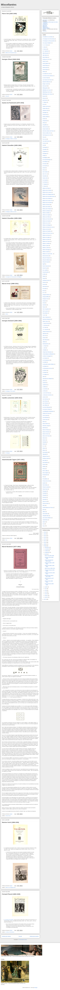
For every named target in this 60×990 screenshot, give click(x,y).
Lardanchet (45, 384)
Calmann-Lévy (45, 110)
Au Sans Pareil (45, 77)
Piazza (44, 468)
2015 (45, 533)
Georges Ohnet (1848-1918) (11, 59)
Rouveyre (44, 497)
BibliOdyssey (45, 27)
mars (46, 593)
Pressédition (45, 478)
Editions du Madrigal (47, 225)
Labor (44, 376)
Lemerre (44, 396)
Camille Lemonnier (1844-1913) (12, 398)
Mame (44, 421)
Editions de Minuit (46, 204)
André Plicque (45, 65)
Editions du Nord (13, 211)
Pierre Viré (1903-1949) (9, 13)
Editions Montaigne (46, 249)
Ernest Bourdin (45, 272)
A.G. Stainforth (45, 51)
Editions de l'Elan (46, 188)
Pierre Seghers (45, 472)
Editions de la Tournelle (47, 202)
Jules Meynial (45, 339)
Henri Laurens (45, 311)
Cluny (44, 137)
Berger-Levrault (46, 83)
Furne (44, 290)
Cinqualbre (45, 124)
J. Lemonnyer (45, 325)
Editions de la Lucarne (47, 192)
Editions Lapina (46, 245)
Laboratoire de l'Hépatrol (47, 378)
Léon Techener (45, 403)
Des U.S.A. (45, 173)
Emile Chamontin (46, 266)
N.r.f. (43, 446)
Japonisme (45, 333)
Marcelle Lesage (46, 425)
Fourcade (44, 288)
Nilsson (44, 450)
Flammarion (45, 286)
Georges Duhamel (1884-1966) (12, 320)
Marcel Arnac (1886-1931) (10, 283)
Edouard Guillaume (46, 259)
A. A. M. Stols (45, 44)
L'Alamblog (45, 23)
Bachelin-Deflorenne (47, 81)
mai (46, 590)
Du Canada (45, 180)
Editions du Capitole (46, 214)
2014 (45, 535)
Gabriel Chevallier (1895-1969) (12, 145)
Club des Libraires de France (48, 130)
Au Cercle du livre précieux (48, 75)
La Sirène (7, 932)
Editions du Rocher (46, 235)
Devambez (45, 175)
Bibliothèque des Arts (47, 92)
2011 (45, 540)
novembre (47, 549)
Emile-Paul (45, 268)
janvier (46, 597)
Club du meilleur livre (47, 132)
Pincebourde (45, 474)
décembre (47, 547)
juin (46, 588)
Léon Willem (45, 405)
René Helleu (45, 484)
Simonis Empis (45, 503)
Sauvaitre (44, 499)
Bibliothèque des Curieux (47, 94)
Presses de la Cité (46, 480)
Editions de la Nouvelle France (10, 52)
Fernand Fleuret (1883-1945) (11, 894)
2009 (45, 544)
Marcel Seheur (45, 423)
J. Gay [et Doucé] (46, 323)
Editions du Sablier (46, 237)
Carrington (45, 112)
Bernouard (45, 85)
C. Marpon (45, 102)
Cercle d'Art (45, 114)
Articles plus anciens (34, 936)
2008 (45, 545)
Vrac (43, 525)
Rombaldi (44, 493)
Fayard (44, 278)
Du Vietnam (45, 182)
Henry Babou (45, 313)
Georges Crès (45, 298)
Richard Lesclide (46, 487)
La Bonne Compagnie (47, 356)
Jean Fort (44, 335)
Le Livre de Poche (46, 392)
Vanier (44, 521)
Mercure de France (46, 435)
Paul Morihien (45, 462)
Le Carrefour (45, 388)
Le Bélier (44, 386)
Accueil (20, 936)
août (46, 554)
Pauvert (44, 464)
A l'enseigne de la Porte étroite (48, 38)
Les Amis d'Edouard (46, 407)
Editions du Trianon (46, 241)
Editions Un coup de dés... (48, 253)
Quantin (44, 482)
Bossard (44, 96)
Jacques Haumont (46, 331)
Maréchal (44, 427)
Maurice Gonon (46, 433)
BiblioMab (44, 29)
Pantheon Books (46, 458)
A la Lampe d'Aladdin (47, 42)
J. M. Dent (45, 327)
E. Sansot (44, 186)
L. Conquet (45, 345)
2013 (45, 537)
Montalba (44, 442)
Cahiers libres (45, 108)
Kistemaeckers (45, 343)
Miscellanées (8, 4)
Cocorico (44, 143)
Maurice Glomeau (46, 431)
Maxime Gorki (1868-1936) (10, 822)
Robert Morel (45, 489)
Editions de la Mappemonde (10, 887)
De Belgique (7, 138)
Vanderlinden (45, 519)
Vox (43, 523)
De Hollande (45, 161)
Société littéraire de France (48, 507)
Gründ (44, 302)
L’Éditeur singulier (46, 28)
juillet (46, 586)
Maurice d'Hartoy (46, 429)
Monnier (44, 439)
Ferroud (44, 284)
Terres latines (12, 391)
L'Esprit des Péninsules (47, 352)
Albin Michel (45, 55)
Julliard (44, 341)
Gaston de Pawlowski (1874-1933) (13, 103)
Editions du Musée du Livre (48, 227)
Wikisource (45, 26)
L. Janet (44, 347)
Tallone (44, 511)
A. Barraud (45, 49)
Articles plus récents (6, 936)
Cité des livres (8, 815)
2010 (45, 542)
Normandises (11, 932)
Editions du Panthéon (47, 231)
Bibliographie (45, 87)
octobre (46, 550)
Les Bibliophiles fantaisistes (48, 411)
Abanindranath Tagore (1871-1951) (13, 459)
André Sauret (45, 67)
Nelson (44, 448)
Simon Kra (45, 501)
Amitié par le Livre (46, 59)
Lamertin (44, 382)
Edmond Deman (46, 255)
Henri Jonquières (46, 309)
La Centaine (45, 358)
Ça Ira (44, 104)
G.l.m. (44, 292)
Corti (43, 145)
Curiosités (44, 149)
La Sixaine (45, 372)
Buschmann (45, 100)
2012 (45, 539)
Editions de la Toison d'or (47, 200)
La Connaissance (46, 360)
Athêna (6, 314)
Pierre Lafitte (45, 470)
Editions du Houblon (46, 221)
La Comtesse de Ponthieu (8, 919)
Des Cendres (45, 171)
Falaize (44, 276)
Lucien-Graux (45, 419)
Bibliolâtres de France (47, 90)
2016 (45, 532)
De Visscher (45, 165)
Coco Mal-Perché (46, 141)
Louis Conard (45, 415)
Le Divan (44, 390)
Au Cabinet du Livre (46, 73)
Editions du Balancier (47, 210)
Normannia (45, 25)
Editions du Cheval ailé (47, 218)
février (46, 595)
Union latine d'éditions (47, 517)
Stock (44, 509)
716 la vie (44, 31)
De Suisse (45, 163)
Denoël (44, 167)
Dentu (44, 169)
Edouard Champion (46, 257)
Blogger (36, 987)
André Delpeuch (46, 63)
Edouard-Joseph (46, 261)
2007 (45, 599)
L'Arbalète (45, 349)
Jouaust (44, 337)
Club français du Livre (47, 135)
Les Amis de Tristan (46, 409)
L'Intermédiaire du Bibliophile (48, 354)
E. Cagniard (45, 184)
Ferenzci (44, 282)
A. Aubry (44, 47)
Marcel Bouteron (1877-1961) (11, 546)
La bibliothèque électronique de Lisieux (50, 22)
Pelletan (44, 466)
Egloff (44, 263)
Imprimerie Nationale (47, 319)
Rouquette (45, 495)
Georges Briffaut (46, 296)
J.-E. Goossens (46, 329)
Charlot (44, 118)
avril (46, 592)
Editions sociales (46, 251)
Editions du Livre (46, 223)
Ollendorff (7, 96)
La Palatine (45, 366)
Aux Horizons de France (47, 79)
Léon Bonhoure (46, 399)
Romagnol (45, 491)
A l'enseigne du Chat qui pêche (11, 276)
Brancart (44, 98)
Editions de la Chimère (47, 190)
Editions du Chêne (46, 216)
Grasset (44, 300)
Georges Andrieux (46, 294)
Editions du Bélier (46, 212)
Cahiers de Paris (46, 106)
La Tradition (45, 374)
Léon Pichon (45, 401)
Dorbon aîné (45, 178)
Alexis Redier (45, 57)
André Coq (45, 61)
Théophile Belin (46, 515)
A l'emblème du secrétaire (48, 36)
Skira (44, 505)
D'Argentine (45, 151)
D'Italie (44, 155)
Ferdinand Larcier (46, 280)
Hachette (44, 304)
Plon (43, 476)
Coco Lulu (45, 139)
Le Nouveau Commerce (47, 394)
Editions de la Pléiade (47, 198)
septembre (47, 552)
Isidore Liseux (45, 321)
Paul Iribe (44, 460)
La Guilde (44, 362)
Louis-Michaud (45, 417)
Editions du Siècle (46, 239)
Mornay (44, 444)
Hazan (44, 306)
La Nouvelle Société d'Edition (48, 364)
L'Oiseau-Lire (45, 24)
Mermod (44, 437)
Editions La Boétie (13, 138)
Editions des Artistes (46, 206)
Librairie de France (46, 413)
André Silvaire (45, 69)
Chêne (44, 122)
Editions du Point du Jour (47, 233)
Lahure (44, 380)
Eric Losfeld (45, 270)
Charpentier (45, 120)
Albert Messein (45, 53)
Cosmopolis (45, 147)
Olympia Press (45, 456)
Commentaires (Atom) (23, 939)
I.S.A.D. (44, 315)
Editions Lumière (46, 247)
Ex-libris (44, 274)
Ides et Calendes (46, 317)
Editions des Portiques (47, 208)
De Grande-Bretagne (47, 159)
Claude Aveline (45, 128)
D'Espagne (45, 153)
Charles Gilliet (45, 116)
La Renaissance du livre (47, 368)
